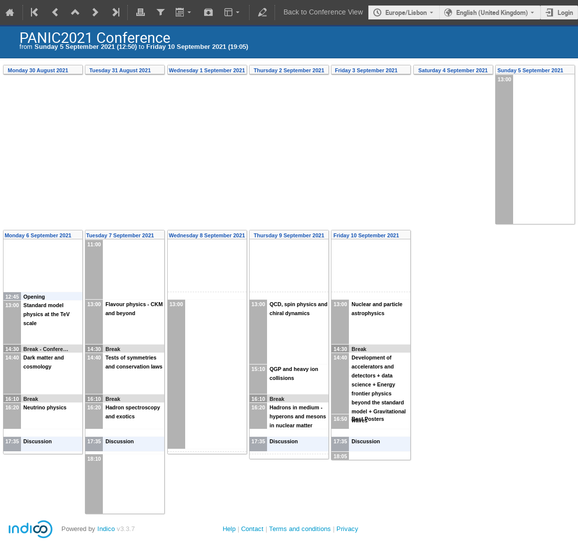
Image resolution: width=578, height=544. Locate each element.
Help (229, 529)
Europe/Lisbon (406, 12)
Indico (106, 529)
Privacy (347, 529)
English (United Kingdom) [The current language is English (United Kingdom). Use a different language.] (492, 12)
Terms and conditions (300, 529)
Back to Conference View (323, 12)
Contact (252, 529)
